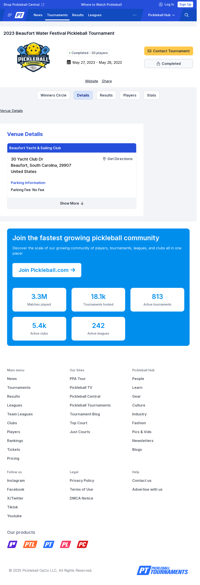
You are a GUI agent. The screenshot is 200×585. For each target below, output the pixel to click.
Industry (139, 414)
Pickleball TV (81, 387)
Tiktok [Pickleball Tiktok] (12, 507)
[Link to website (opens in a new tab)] (91, 81)
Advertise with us (147, 489)
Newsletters (142, 440)
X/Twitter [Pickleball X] (15, 498)
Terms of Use (81, 489)
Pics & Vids (141, 432)
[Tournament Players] (130, 95)
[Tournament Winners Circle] (53, 95)
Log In (166, 4)
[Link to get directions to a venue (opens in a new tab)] (118, 159)
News (38, 15)
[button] (16, 15)
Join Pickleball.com (47, 270)
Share (107, 81)
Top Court (78, 423)
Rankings (15, 440)
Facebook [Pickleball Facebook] (15, 489)
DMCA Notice (81, 498)
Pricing (13, 458)
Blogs (137, 449)
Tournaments (57, 15)
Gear (136, 396)
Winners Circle (53, 95)
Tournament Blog (85, 414)
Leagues (95, 15)
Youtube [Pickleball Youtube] (14, 516)
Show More (71, 203)
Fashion (139, 423)
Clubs (12, 423)
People (138, 378)
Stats (151, 95)
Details (83, 95)
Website (91, 81)
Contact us (141, 480)
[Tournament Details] (83, 95)
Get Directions (118, 158)
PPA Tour (78, 378)
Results (78, 15)
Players (129, 95)
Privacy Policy (82, 480)
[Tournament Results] (106, 95)
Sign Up (185, 4)
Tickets (13, 449)
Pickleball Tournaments (90, 405)
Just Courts (80, 432)
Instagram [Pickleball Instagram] (16, 480)
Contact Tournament (169, 51)
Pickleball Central (85, 396)
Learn (137, 387)
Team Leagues (20, 414)
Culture (138, 405)
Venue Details (11, 110)
